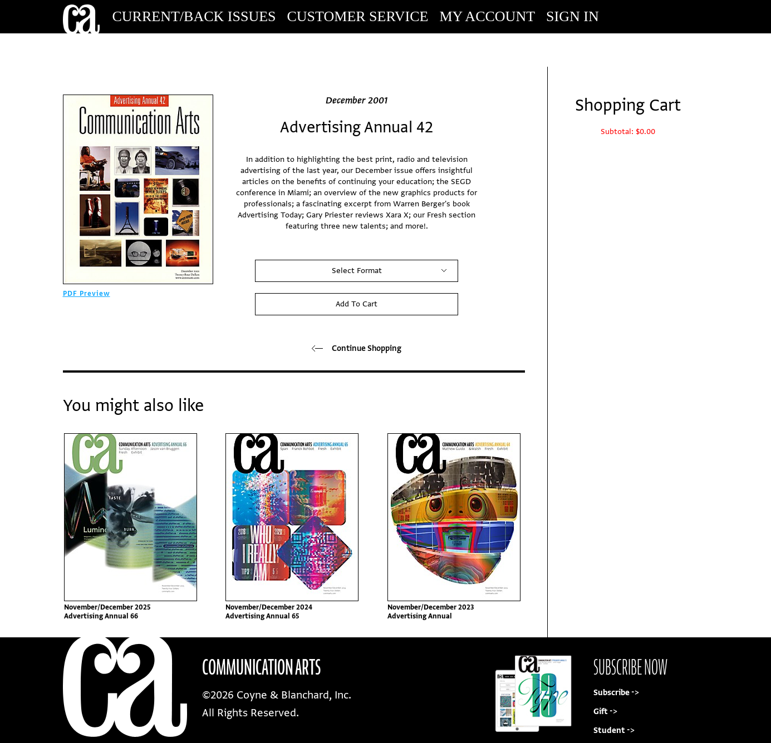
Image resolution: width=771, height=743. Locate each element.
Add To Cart (356, 304)
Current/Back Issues (194, 16)
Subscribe (633, 49)
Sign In (572, 16)
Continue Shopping (356, 348)
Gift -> (605, 711)
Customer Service (358, 16)
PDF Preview (86, 293)
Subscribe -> (616, 692)
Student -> (614, 730)
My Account (487, 16)
